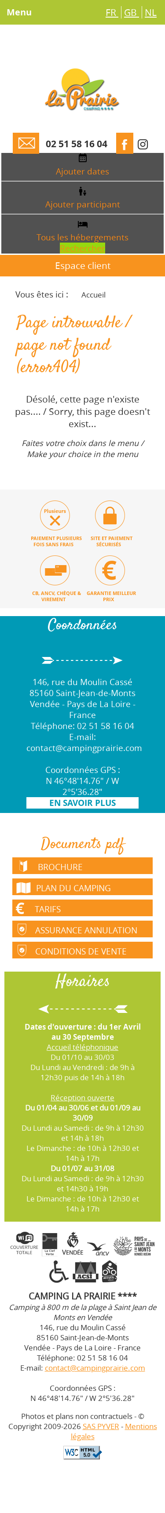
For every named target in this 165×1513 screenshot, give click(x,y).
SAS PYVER (101, 1427)
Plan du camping (61, 886)
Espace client (82, 266)
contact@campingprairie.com (84, 748)
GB (131, 12)
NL (151, 12)
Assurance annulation (76, 929)
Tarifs (37, 908)
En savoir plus (82, 803)
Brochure (49, 866)
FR (112, 12)
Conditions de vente (71, 950)
